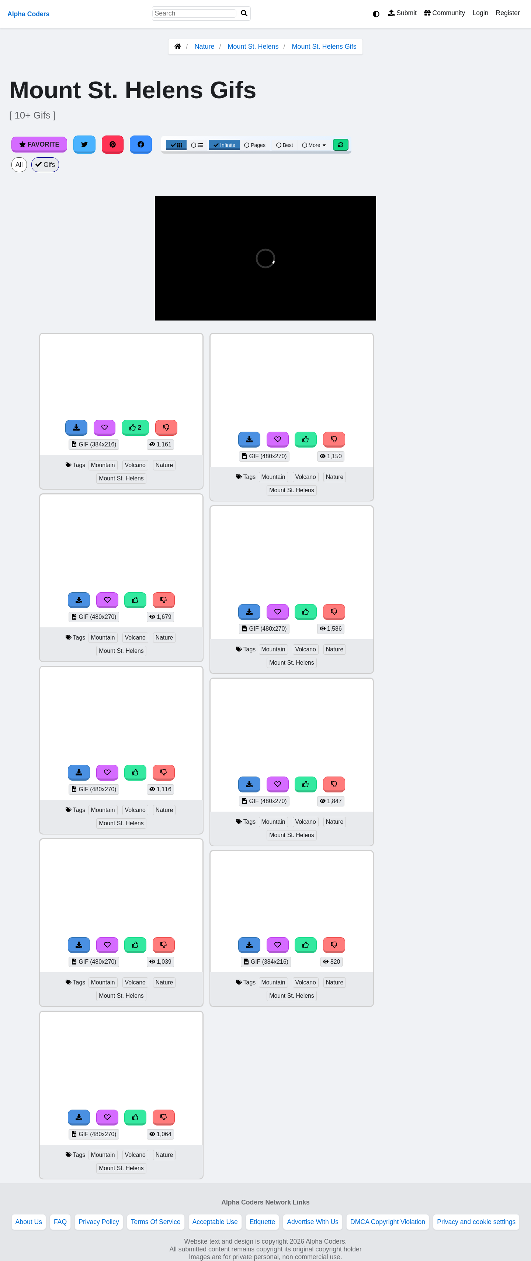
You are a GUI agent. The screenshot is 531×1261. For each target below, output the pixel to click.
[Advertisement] (475, 443)
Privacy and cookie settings (476, 1222)
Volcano (135, 465)
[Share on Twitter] (84, 144)
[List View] (197, 145)
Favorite (39, 144)
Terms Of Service (156, 1222)
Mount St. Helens (253, 46)
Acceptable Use (215, 1222)
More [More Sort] (314, 145)
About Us (28, 1222)
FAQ (60, 1222)
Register (508, 13)
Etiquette (262, 1222)
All (19, 164)
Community (444, 13)
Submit (402, 13)
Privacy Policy (99, 1222)
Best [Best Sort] (284, 145)
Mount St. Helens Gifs (324, 46)
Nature (204, 46)
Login (480, 13)
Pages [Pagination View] (255, 145)
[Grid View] (176, 145)
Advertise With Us (313, 1222)
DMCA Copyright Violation (387, 1222)
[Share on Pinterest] (113, 144)
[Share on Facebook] (141, 144)
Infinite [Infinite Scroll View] (224, 145)
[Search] (244, 13)
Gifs (45, 164)
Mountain (103, 465)
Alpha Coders (28, 14)
